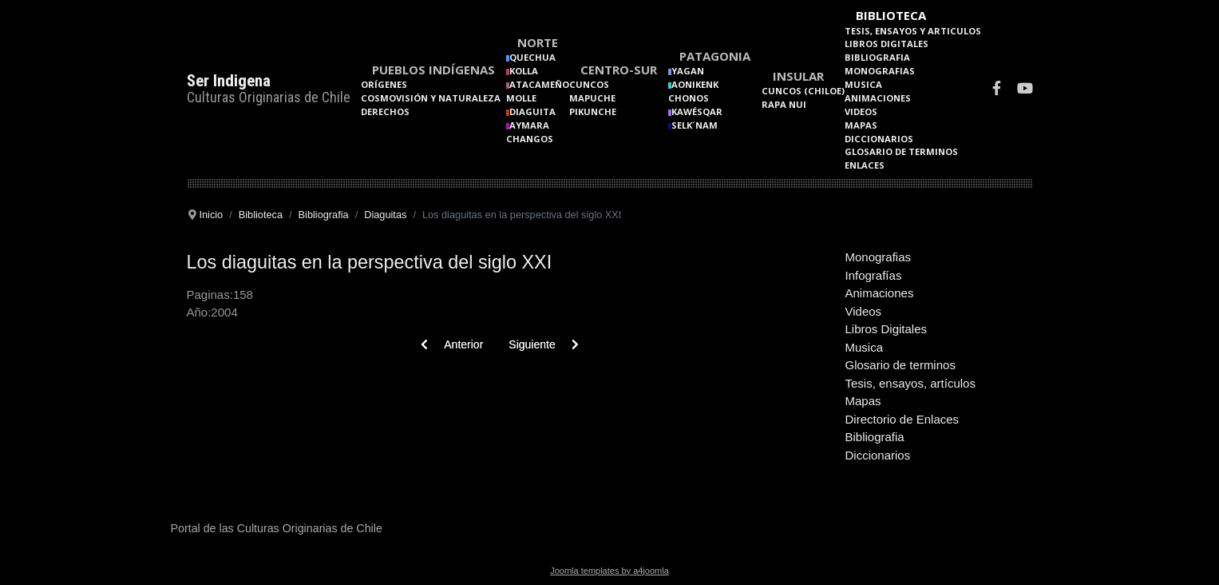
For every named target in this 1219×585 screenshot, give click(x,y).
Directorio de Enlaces (902, 419)
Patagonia (714, 56)
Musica (863, 84)
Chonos (688, 98)
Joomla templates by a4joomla (609, 570)
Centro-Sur (618, 70)
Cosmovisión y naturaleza (431, 98)
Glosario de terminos (901, 151)
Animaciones (878, 98)
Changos (529, 139)
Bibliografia (877, 57)
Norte (537, 42)
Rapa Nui (784, 104)
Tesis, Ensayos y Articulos (913, 31)
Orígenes (384, 84)
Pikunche (592, 111)
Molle (521, 98)
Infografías (873, 275)
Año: (199, 312)
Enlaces (865, 165)
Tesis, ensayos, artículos (910, 383)
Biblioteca (891, 15)
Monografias (880, 71)
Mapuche (592, 98)
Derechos (385, 111)
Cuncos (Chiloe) (803, 91)
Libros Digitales (886, 44)
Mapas (861, 125)
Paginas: (210, 294)
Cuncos (589, 84)
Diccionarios (879, 139)
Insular (798, 76)
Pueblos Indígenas (433, 70)
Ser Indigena (229, 80)
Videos (861, 111)
